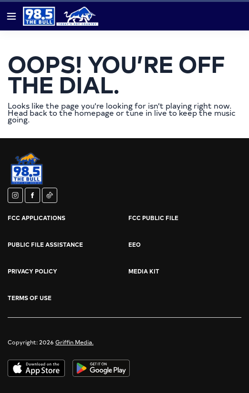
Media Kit (143, 271)
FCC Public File (153, 217)
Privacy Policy (32, 271)
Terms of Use (30, 297)
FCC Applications (36, 217)
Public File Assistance (45, 244)
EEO (134, 244)
